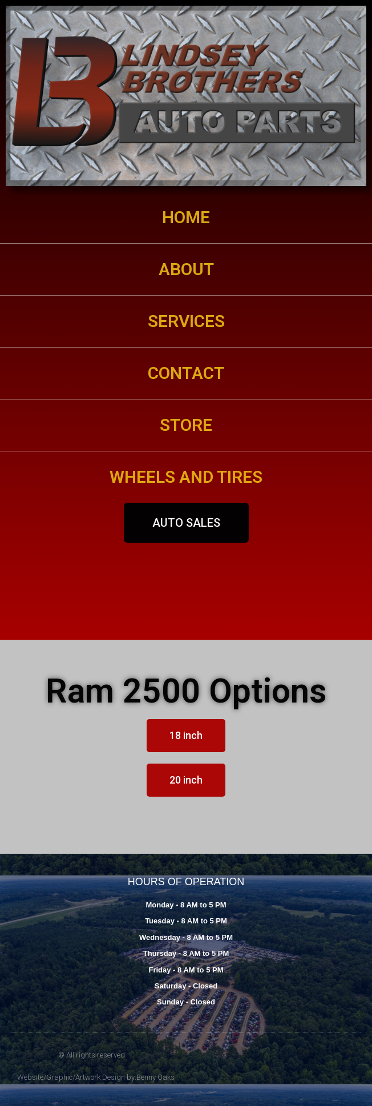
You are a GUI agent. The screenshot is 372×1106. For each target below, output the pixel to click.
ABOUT (186, 269)
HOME (186, 217)
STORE (186, 425)
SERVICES (186, 321)
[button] (186, 523)
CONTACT (186, 373)
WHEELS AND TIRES (186, 477)
